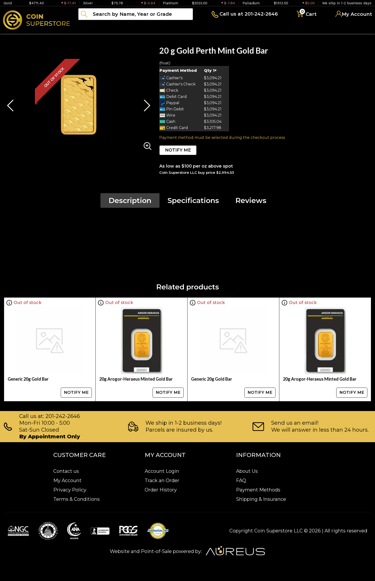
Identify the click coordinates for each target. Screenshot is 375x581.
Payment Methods (258, 490)
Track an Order (162, 480)
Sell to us (359, 27)
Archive (213, 27)
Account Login (162, 471)
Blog (241, 27)
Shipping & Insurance (261, 499)
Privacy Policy (69, 490)
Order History (161, 490)
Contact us (66, 471)
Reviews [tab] (250, 200)
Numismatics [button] (126, 27)
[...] (135, 14)
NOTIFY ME (178, 150)
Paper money (173, 27)
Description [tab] (130, 200)
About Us (247, 471)
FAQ (241, 480)
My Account (67, 480)
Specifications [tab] (193, 200)
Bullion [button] (88, 27)
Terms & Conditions (76, 499)
